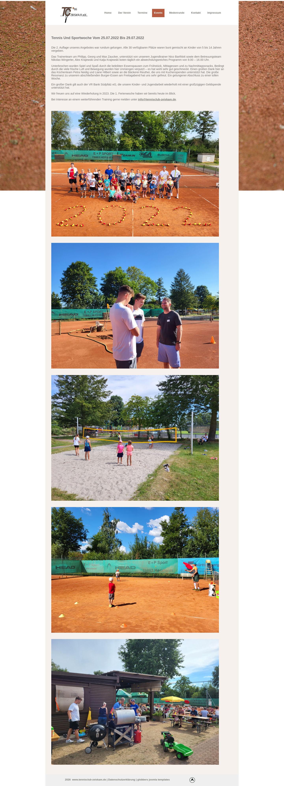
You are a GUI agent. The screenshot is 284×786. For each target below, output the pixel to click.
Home (107, 12)
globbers (142, 779)
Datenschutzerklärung (121, 779)
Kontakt (196, 12)
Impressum (214, 12)
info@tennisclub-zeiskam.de (157, 99)
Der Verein (124, 12)
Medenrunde (176, 12)
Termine (142, 12)
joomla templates (159, 779)
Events (158, 12)
